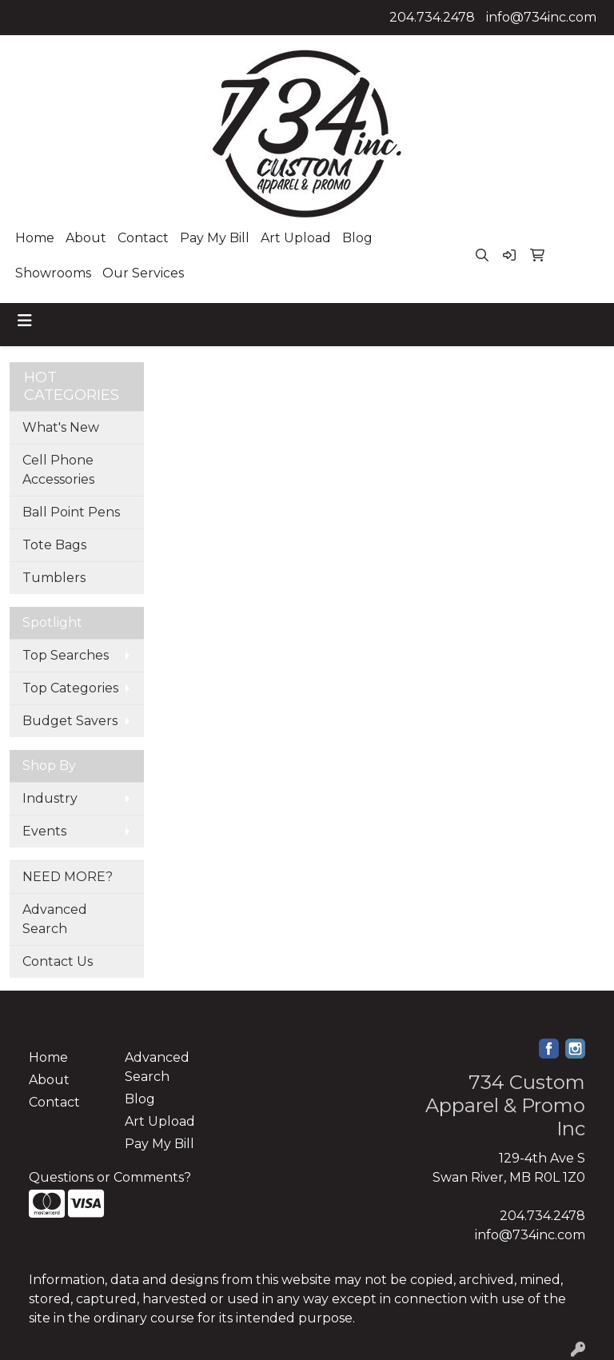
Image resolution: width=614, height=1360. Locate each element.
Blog (357, 237)
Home (34, 237)
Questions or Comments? (110, 1177)
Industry (50, 798)
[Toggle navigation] (25, 320)
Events (44, 831)
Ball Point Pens (71, 512)
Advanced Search (54, 919)
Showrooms (53, 273)
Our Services (143, 273)
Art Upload (296, 237)
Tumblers (54, 577)
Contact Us (57, 961)
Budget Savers (70, 720)
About (86, 237)
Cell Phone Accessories (58, 470)
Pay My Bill (214, 237)
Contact (143, 237)
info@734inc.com (541, 17)
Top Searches (65, 655)
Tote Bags (54, 544)
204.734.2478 (432, 17)
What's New (60, 427)
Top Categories (70, 688)
